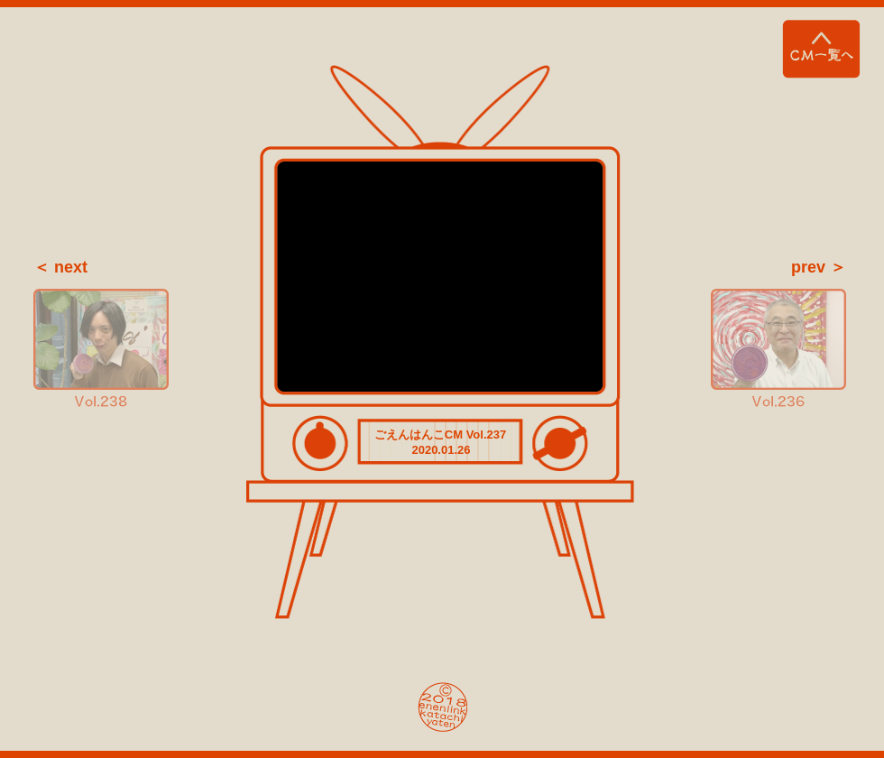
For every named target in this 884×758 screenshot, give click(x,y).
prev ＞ (818, 267)
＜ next (60, 267)
